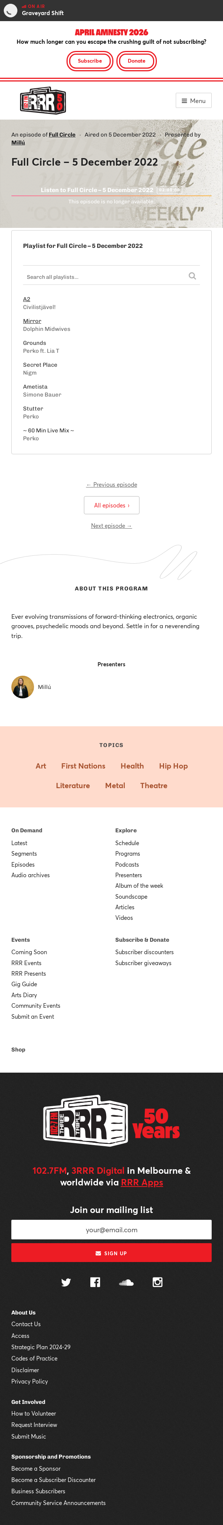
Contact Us (26, 1324)
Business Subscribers (38, 1491)
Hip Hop (173, 766)
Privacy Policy (29, 1381)
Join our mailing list (111, 1210)
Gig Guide (24, 984)
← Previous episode (111, 484)
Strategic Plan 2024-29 (41, 1347)
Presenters (128, 875)
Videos (124, 917)
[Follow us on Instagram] (158, 1283)
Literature (73, 785)
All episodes (111, 505)
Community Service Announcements (58, 1503)
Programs (127, 853)
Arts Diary (24, 995)
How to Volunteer (33, 1413)
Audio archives (30, 875)
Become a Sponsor (35, 1468)
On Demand (26, 830)
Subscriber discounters (144, 952)
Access (20, 1335)
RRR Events (26, 963)
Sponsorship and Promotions (51, 1456)
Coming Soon (29, 952)
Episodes (23, 864)
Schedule (127, 843)
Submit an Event (32, 1016)
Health (132, 766)
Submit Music (28, 1436)
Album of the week (139, 885)
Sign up (111, 1253)
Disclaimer (25, 1370)
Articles (125, 907)
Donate (137, 60)
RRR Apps (142, 1182)
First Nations (83, 766)
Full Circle (62, 134)
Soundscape (131, 896)
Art (41, 766)
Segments (24, 853)
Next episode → (111, 525)
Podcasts (127, 864)
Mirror (32, 321)
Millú (18, 142)
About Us (23, 1312)
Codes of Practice (34, 1358)
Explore (126, 830)
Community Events (35, 1005)
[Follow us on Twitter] (66, 1283)
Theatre (153, 785)
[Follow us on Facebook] (95, 1283)
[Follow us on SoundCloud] (126, 1283)
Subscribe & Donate (142, 939)
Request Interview (34, 1424)
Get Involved (28, 1402)
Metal (115, 785)
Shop (18, 1049)
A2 (26, 299)
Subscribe (90, 60)
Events (20, 939)
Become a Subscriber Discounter (53, 1479)
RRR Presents (28, 973)
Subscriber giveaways (143, 963)
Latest (19, 843)
